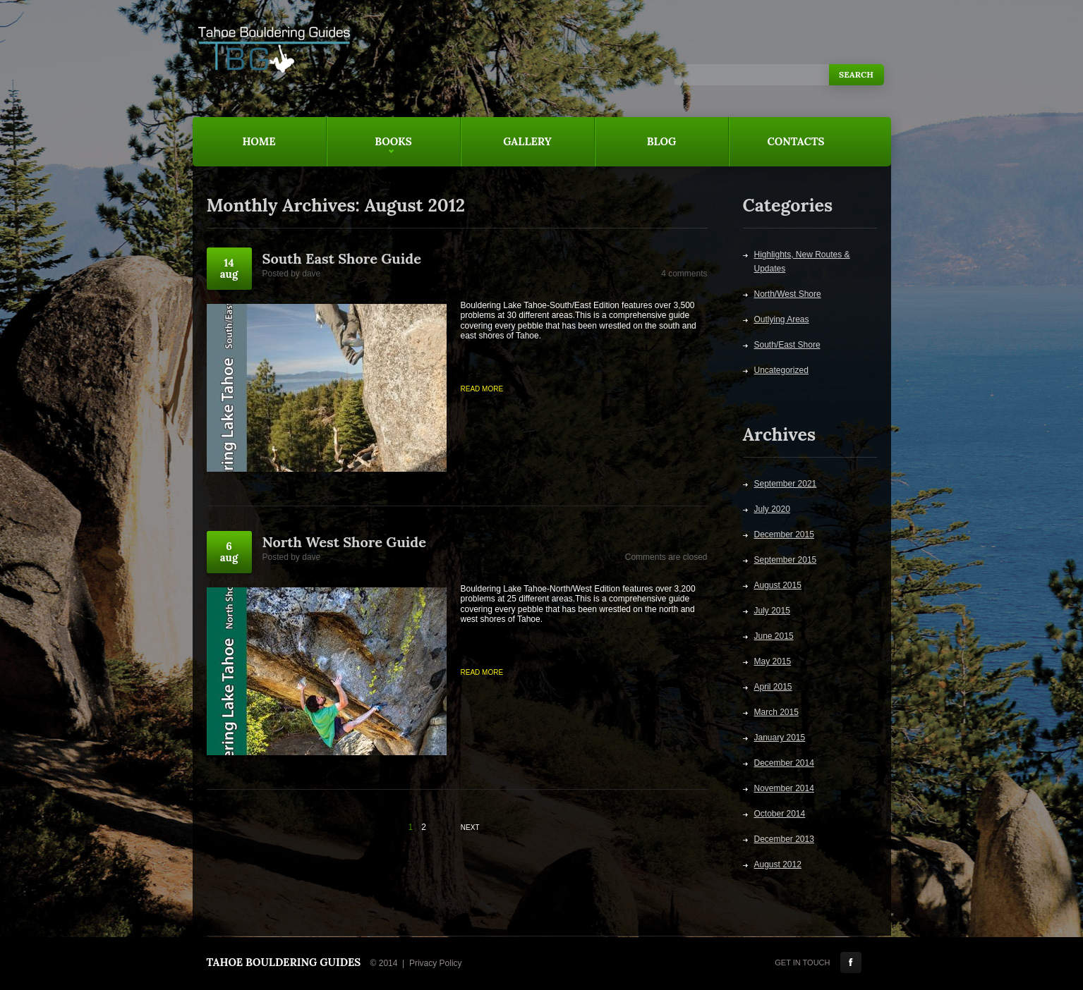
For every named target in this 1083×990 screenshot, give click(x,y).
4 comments (684, 274)
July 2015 (772, 611)
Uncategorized (781, 370)
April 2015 (773, 687)
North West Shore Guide (344, 542)
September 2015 (785, 560)
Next (470, 827)
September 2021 (785, 484)
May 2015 (773, 661)
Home (258, 141)
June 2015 (774, 636)
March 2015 (776, 712)
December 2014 (784, 763)
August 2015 (777, 585)
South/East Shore (787, 345)
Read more (482, 389)
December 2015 (784, 534)
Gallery (527, 141)
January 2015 (780, 737)
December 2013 (784, 839)
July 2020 (772, 509)
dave (311, 274)
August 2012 (777, 864)
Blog (662, 141)
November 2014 (784, 788)
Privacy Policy (435, 963)
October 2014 (780, 814)
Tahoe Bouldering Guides (284, 962)
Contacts (796, 141)
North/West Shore (787, 294)
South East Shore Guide (341, 258)
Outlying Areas (781, 319)
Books (369, 150)
